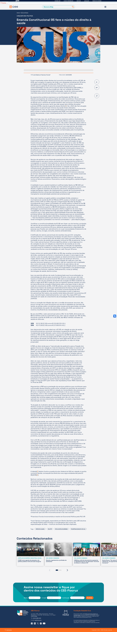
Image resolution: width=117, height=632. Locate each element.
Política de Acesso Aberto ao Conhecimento (86, 614)
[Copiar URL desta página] (96, 95)
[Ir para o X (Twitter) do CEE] (38, 623)
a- (97, 82)
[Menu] (105, 7)
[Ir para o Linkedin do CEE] (35, 623)
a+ (97, 87)
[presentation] (49, 570)
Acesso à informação (68, 0)
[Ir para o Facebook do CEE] (32, 623)
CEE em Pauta (24, 12)
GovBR (17, 0)
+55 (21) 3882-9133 (37, 618)
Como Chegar (34, 616)
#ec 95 (50, 529)
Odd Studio (9, 630)
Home (18, 12)
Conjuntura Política (25, 16)
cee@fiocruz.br (38, 620)
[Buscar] (72, 6)
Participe (79, 0)
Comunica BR (57, 0)
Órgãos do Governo (96, 0)
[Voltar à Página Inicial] (14, 7)
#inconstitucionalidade (61, 529)
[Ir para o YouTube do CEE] (44, 623)
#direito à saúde (40, 529)
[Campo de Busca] (57, 6)
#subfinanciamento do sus (78, 529)
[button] (57, 570)
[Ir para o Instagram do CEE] (41, 623)
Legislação (86, 0)
